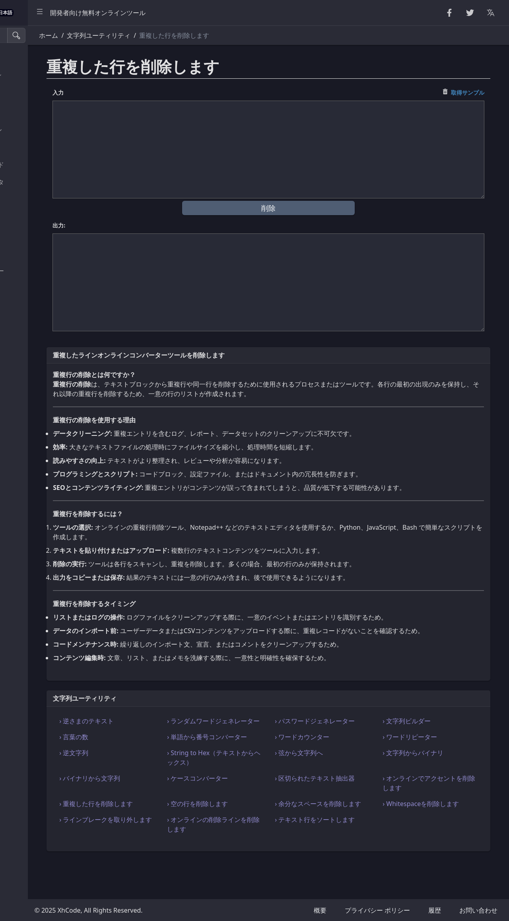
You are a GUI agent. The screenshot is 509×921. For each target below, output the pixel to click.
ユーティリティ (32, 288)
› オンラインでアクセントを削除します (443, 811)
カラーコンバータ (35, 324)
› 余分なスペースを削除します (352, 837)
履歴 (434, 910)
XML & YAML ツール (38, 235)
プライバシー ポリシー (377, 910)
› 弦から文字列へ (339, 781)
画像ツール (25, 342)
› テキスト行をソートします (352, 862)
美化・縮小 (25, 58)
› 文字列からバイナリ (436, 781)
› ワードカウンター (342, 756)
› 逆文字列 (146, 781)
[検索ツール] (45, 35)
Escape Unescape (35, 146)
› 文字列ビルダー (430, 730)
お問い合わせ (478, 910)
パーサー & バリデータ (42, 182)
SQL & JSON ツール (37, 253)
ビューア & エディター (42, 270)
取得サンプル (475, 92)
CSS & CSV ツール (35, 218)
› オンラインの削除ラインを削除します (260, 862)
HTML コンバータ (35, 200)
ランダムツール (32, 93)
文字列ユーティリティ (41, 76)
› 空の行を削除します (253, 832)
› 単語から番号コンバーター (260, 761)
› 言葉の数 (146, 756)
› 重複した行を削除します (169, 832)
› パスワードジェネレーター (352, 735)
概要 (320, 910)
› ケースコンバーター (253, 806)
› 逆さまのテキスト (159, 730)
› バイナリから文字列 (162, 806)
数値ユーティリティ (38, 111)
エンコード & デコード (42, 164)
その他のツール (32, 359)
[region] (54, 473)
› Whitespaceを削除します (444, 832)
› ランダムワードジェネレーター (260, 735)
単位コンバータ (32, 306)
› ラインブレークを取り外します (169, 862)
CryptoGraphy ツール (41, 129)
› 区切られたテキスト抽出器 (352, 811)
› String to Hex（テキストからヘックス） (260, 786)
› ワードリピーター (433, 756)
